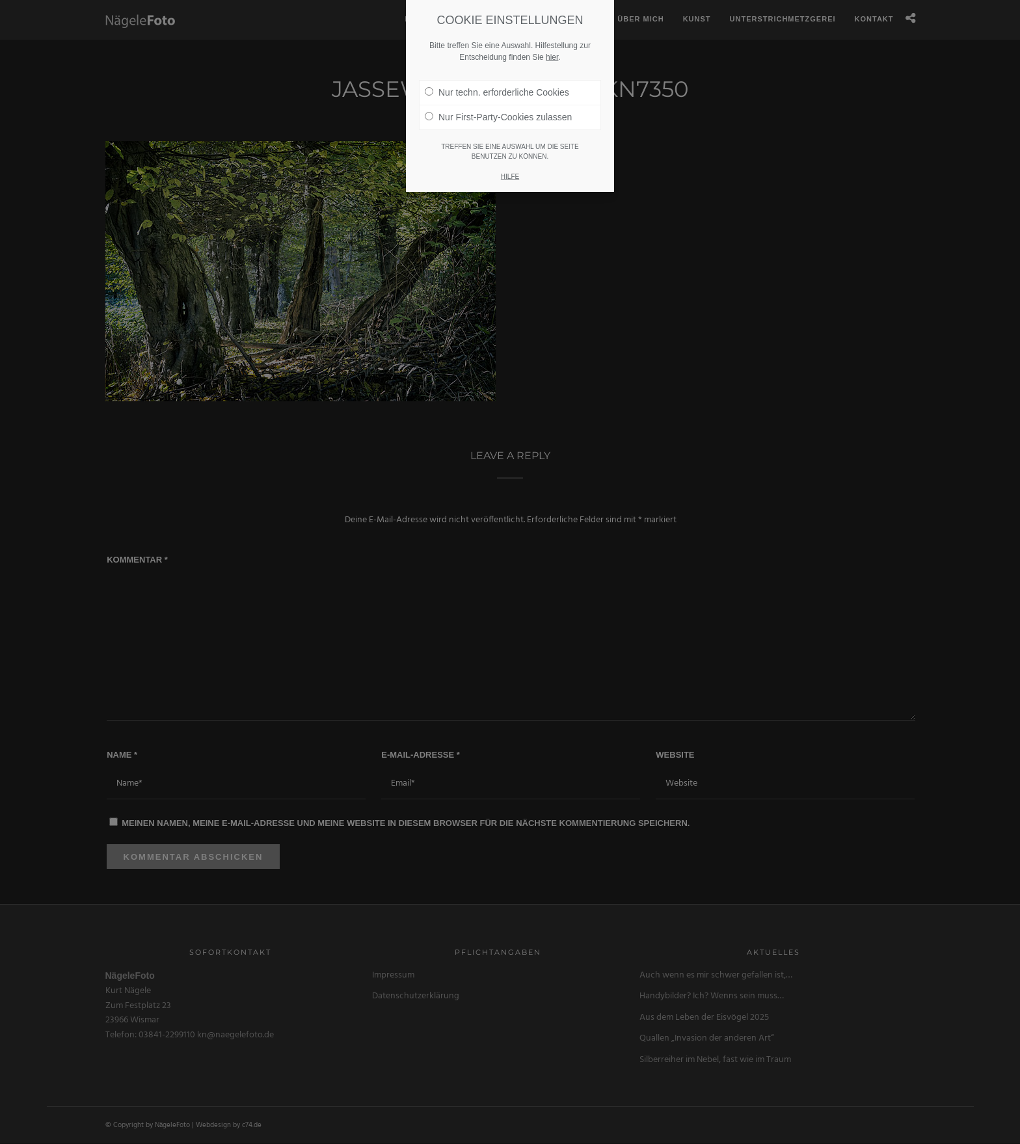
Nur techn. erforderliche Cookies (497, 79)
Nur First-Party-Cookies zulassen (498, 104)
